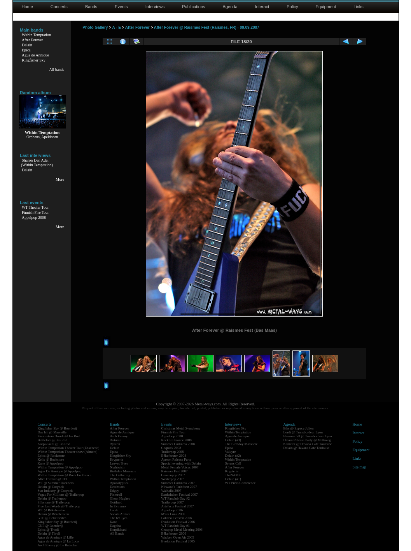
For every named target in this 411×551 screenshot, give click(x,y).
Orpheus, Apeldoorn (42, 137)
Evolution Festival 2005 (178, 541)
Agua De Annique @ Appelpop (60, 471)
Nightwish (117, 467)
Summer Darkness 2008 (178, 444)
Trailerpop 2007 (172, 502)
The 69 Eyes (119, 518)
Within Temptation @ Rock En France (64, 475)
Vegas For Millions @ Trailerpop (61, 494)
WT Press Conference (240, 483)
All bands (56, 69)
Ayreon (115, 444)
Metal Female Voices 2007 (180, 467)
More (60, 179)
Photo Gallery (95, 27)
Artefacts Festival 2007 (177, 506)
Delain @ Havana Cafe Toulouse (306, 448)
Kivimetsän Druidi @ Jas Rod (59, 436)
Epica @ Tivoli (48, 530)
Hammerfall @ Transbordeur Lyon (307, 436)
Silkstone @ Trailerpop (54, 502)
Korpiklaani (118, 530)
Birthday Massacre (123, 471)
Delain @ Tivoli (49, 533)
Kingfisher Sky (33, 60)
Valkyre (230, 452)
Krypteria (116, 459)
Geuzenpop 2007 (173, 475)
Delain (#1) (233, 479)
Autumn (116, 440)
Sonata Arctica (120, 514)
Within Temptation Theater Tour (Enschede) (69, 448)
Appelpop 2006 (172, 510)
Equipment (326, 6)
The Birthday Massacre (241, 444)
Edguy (114, 491)
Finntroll (116, 494)
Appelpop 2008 (34, 217)
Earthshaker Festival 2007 (179, 494)
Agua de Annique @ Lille (56, 537)
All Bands (117, 533)
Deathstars (117, 487)
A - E (116, 27)
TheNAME (233, 475)
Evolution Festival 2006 (178, 522)
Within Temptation (36, 35)
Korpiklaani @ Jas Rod (54, 444)
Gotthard (116, 502)
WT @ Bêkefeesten (51, 510)
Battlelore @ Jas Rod (53, 440)
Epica (26, 50)
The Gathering (120, 475)
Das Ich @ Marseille (52, 432)
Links (358, 6)
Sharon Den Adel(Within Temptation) (37, 162)
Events (121, 6)
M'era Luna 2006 (173, 514)
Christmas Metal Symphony (181, 428)
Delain (27, 45)
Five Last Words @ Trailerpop (59, 506)
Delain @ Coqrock (51, 487)
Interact (262, 6)
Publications (193, 6)
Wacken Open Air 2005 (177, 537)
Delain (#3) (233, 440)
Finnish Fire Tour (35, 212)
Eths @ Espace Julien (298, 428)
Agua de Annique (35, 55)
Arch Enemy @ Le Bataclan (57, 545)
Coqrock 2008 (171, 448)
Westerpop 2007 (172, 479)
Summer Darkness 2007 (178, 483)
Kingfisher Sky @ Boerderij (57, 428)
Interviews (155, 6)
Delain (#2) (233, 456)
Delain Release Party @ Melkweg (307, 440)
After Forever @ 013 (52, 479)
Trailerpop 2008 (172, 452)
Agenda (230, 6)
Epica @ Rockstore (51, 456)
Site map (359, 467)
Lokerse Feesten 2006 (176, 518)
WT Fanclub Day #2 (175, 498)
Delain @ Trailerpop (52, 498)
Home (27, 6)
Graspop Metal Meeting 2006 (182, 530)
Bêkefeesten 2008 (173, 456)
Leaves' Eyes (119, 463)
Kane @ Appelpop (51, 463)
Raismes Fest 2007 (174, 471)
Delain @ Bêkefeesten (53, 514)
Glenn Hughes (120, 498)
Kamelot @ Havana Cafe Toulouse (307, 444)
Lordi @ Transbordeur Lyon (303, 432)
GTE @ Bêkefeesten (52, 518)
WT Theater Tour (35, 207)
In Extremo (118, 506)
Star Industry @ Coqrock (55, 491)
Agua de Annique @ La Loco (58, 541)
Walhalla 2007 (171, 491)
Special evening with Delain (181, 463)
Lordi (114, 510)
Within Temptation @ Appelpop (60, 467)
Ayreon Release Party (176, 459)
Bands (91, 6)
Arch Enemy (119, 436)
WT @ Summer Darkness (56, 483)
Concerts (59, 6)
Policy (292, 6)
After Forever (32, 40)
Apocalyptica (119, 483)
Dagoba (115, 526)
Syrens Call (233, 463)
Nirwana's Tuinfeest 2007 (179, 487)
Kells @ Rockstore (51, 459)
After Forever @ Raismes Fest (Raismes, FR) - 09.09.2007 (206, 27)
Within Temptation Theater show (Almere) (68, 452)
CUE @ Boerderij (50, 526)
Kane (113, 522)
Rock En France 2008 (176, 440)
